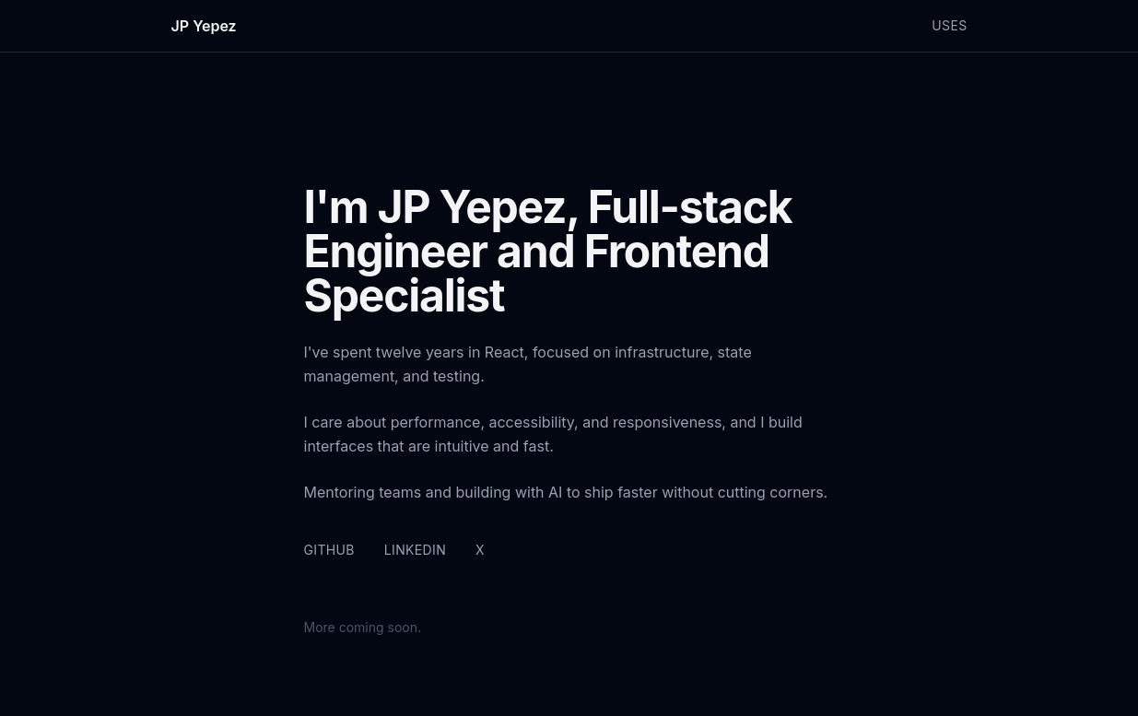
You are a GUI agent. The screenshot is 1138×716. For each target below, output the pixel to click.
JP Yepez (204, 26)
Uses (949, 25)
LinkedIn (415, 550)
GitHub (329, 550)
